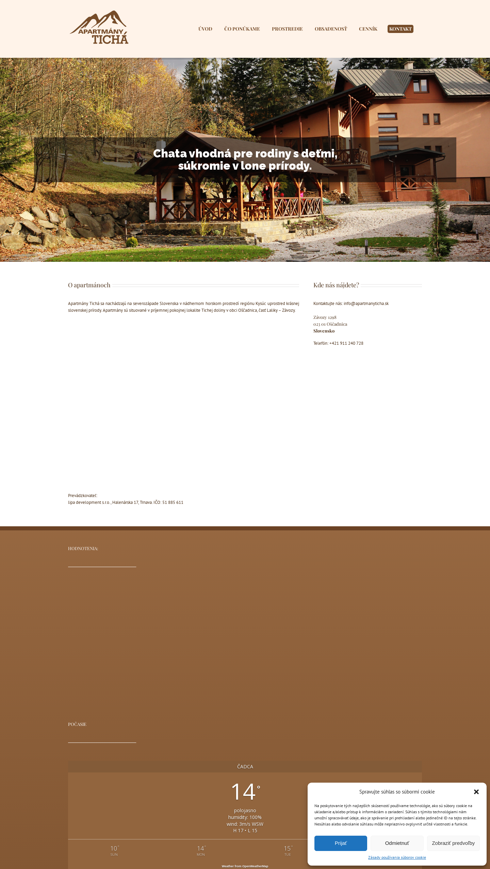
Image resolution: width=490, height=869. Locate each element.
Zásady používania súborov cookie (397, 857)
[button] (476, 791)
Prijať (341, 843)
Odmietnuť (397, 843)
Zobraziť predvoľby (453, 843)
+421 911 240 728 (346, 343)
